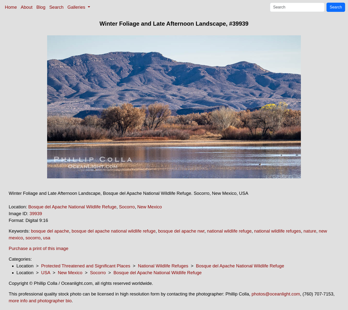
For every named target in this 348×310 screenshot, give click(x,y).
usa (46, 237)
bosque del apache (50, 231)
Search (56, 7)
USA (45, 272)
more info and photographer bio (40, 300)
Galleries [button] (77, 7)
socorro (32, 237)
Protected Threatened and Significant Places (85, 265)
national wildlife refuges (277, 231)
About (27, 7)
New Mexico (149, 206)
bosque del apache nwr (181, 231)
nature (310, 231)
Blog (40, 7)
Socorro (127, 206)
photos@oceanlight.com (276, 293)
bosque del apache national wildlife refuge (113, 231)
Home (11, 7)
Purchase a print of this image (38, 248)
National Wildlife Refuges (163, 265)
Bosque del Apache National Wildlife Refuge (72, 206)
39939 (35, 213)
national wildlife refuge (229, 231)
